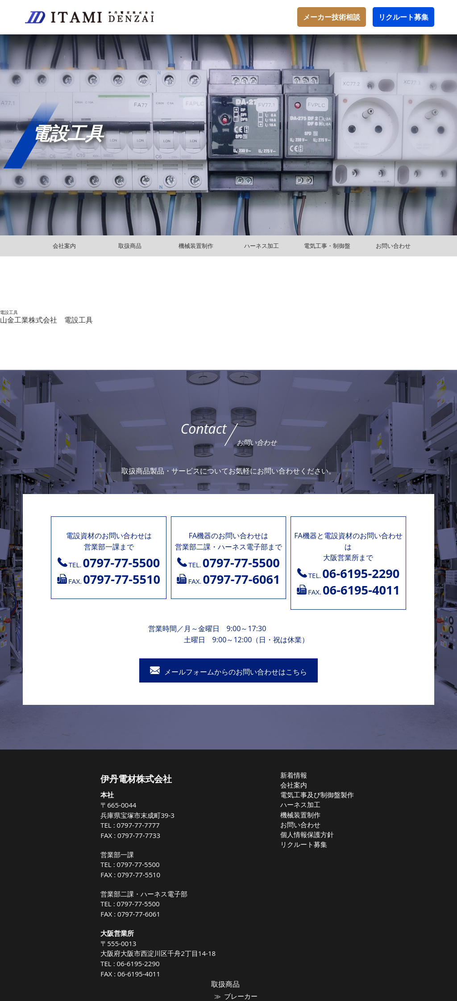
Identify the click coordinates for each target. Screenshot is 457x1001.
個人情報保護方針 (238, 832)
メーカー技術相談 (331, 17)
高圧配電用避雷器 (372, 837)
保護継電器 (363, 875)
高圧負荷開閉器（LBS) (378, 827)
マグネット (363, 799)
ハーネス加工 (232, 804)
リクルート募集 (403, 17)
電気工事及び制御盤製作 (246, 794)
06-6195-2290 (75, 963)
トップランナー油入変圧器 (384, 846)
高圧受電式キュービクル (381, 884)
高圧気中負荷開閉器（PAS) (384, 818)
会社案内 (226, 784)
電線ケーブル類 (369, 808)
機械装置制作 (232, 813)
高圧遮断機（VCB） (375, 865)
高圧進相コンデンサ (375, 856)
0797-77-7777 (75, 825)
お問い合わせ (232, 822)
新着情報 (226, 775)
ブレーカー (363, 789)
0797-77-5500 (75, 864)
